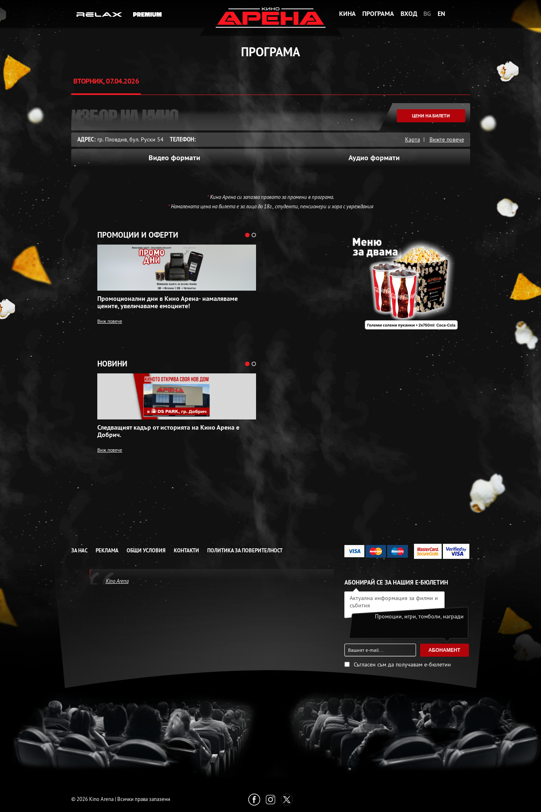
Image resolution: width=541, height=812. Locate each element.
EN (441, 13)
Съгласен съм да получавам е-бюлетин (402, 664)
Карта (412, 139)
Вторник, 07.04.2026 (106, 81)
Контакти (186, 550)
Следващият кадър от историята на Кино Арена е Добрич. (168, 431)
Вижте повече (446, 139)
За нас (79, 550)
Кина (347, 13)
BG (427, 13)
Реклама (107, 550)
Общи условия (146, 550)
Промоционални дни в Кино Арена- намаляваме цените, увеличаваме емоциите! (167, 302)
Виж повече (109, 321)
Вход (409, 13)
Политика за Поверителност (245, 550)
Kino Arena (117, 581)
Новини (112, 364)
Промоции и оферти (137, 235)
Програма (378, 13)
